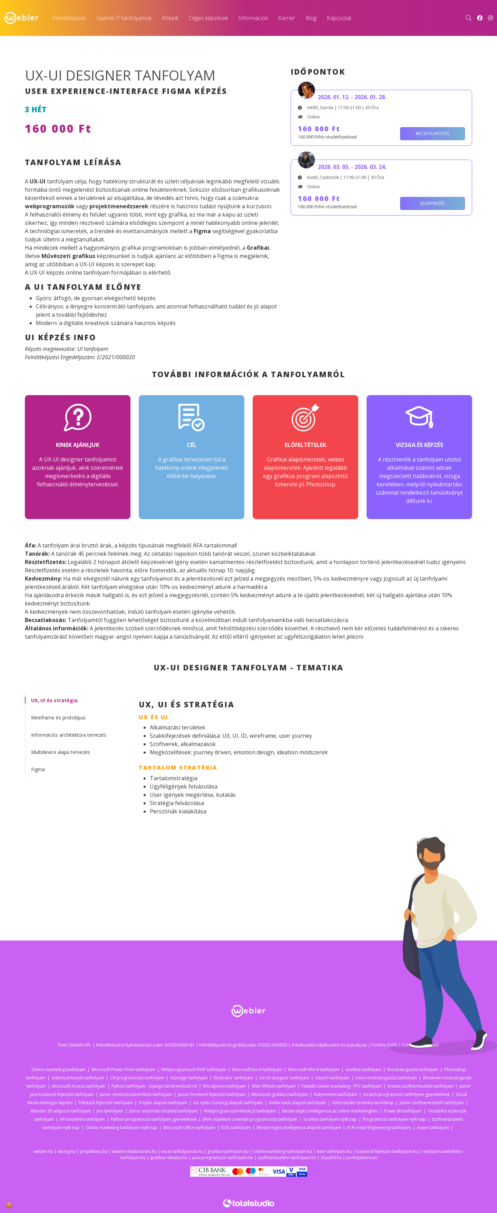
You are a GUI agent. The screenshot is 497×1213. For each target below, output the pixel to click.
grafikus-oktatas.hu (168, 1158)
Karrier (286, 18)
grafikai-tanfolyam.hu (228, 1151)
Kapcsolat (339, 18)
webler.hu (43, 1151)
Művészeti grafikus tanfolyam (280, 1094)
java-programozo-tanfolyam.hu (222, 1158)
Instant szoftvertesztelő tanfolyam (421, 1086)
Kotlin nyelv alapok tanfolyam (297, 1103)
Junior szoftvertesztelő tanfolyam (432, 1103)
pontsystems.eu (361, 1158)
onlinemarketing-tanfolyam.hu (282, 1151)
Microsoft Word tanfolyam (314, 1069)
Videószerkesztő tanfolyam (77, 1078)
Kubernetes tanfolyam (335, 1094)
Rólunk (170, 18)
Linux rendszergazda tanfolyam (386, 1078)
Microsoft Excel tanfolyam (257, 1069)
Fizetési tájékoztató (420, 1045)
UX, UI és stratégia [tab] (54, 700)
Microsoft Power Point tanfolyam (123, 1069)
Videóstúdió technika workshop (363, 1103)
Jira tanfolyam (110, 1111)
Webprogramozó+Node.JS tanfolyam (240, 1111)
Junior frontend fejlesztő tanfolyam (212, 1094)
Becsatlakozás (432, 133)
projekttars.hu (94, 1151)
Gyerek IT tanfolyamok (124, 18)
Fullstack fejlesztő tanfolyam (105, 1103)
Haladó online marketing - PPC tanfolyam (342, 1086)
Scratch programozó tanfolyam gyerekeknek (406, 1094)
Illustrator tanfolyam (233, 1078)
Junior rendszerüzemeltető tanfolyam (136, 1094)
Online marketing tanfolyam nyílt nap (121, 1127)
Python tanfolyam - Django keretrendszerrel (154, 1086)
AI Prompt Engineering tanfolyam (379, 1127)
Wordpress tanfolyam (224, 1086)
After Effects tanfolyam (274, 1086)
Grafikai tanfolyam (363, 1069)
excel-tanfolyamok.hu (182, 1151)
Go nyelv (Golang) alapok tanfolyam (228, 1103)
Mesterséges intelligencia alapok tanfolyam (299, 1127)
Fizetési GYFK (384, 1045)
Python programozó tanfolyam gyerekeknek (154, 1119)
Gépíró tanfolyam (332, 1078)
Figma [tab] (38, 769)
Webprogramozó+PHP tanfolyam (193, 1069)
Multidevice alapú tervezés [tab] (60, 752)
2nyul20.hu (331, 1158)
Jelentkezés (432, 203)
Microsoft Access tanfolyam (79, 1086)
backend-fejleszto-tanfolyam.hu (387, 1151)
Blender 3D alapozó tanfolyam (61, 1111)
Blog (310, 18)
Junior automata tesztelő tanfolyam (163, 1111)
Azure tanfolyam (433, 1127)
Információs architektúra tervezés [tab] (68, 735)
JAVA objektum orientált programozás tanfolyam (250, 1119)
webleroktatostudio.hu (134, 1151)
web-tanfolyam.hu (334, 1151)
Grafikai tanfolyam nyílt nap (330, 1119)
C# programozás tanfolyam (137, 1078)
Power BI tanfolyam (403, 1111)
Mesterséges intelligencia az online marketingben (330, 1111)
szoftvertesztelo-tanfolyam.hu (287, 1158)
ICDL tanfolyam (236, 1127)
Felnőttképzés (69, 18)
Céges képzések (208, 18)
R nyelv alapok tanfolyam (163, 1103)
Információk (253, 18)
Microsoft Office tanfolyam (189, 1127)
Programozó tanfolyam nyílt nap (394, 1119)
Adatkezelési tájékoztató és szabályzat (329, 1045)
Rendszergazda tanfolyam (412, 1069)
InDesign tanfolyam (189, 1078)
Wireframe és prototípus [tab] (58, 717)
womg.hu (67, 1151)
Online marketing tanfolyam (58, 1069)
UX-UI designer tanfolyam (284, 1078)
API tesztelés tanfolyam (82, 1119)
